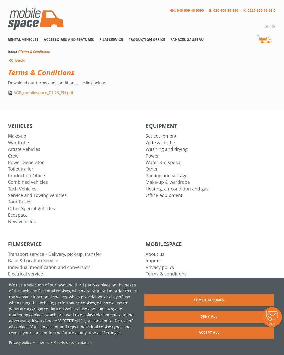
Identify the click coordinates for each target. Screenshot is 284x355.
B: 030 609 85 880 (223, 10)
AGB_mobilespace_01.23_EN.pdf (43, 92)
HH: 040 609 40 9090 (186, 10)
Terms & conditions (166, 274)
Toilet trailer (20, 169)
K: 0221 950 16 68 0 (259, 10)
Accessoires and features (69, 39)
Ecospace (18, 215)
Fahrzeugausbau (187, 39)
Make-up (17, 136)
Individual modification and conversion (49, 267)
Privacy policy (160, 267)
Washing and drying (167, 149)
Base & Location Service (33, 261)
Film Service (111, 39)
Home (12, 51)
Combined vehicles (28, 182)
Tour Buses (19, 202)
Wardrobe (18, 143)
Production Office (26, 175)
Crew (13, 156)
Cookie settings (209, 300)
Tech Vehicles (22, 189)
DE (267, 26)
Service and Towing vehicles (37, 195)
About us (155, 254)
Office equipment (164, 195)
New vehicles (22, 221)
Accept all (209, 332)
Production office (146, 39)
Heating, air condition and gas (177, 189)
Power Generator (26, 162)
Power (152, 156)
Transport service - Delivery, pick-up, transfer (54, 254)
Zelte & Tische (160, 143)
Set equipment (161, 136)
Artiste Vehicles (24, 149)
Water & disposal (164, 162)
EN (274, 26)
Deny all (208, 316)
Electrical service (25, 274)
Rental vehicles (23, 39)
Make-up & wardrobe (168, 182)
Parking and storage (167, 175)
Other (152, 169)
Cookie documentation (73, 342)
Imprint (153, 261)
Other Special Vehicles (31, 208)
